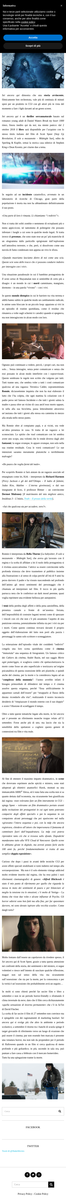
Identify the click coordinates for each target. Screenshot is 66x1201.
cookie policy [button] (28, 22)
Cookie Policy (41, 1194)
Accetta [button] (33, 37)
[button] (60, 1111)
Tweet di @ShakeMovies (13, 1151)
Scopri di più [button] (33, 45)
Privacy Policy (25, 1194)
